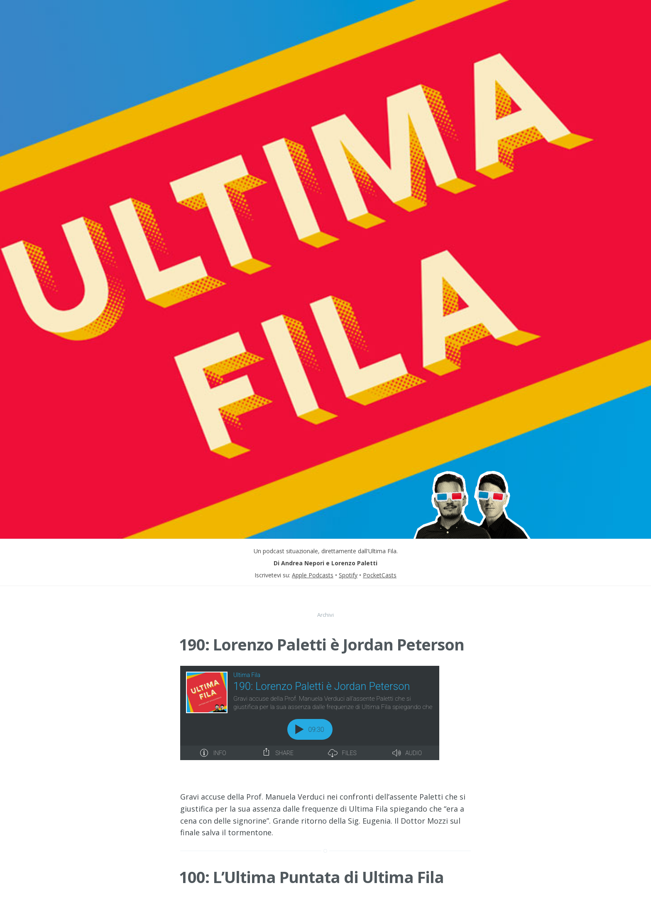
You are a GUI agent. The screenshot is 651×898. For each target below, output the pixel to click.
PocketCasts (379, 575)
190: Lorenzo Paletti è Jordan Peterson (321, 644)
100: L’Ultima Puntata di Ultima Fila (311, 858)
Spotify (348, 575)
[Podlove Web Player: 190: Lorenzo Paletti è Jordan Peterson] (325, 713)
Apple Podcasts (312, 575)
